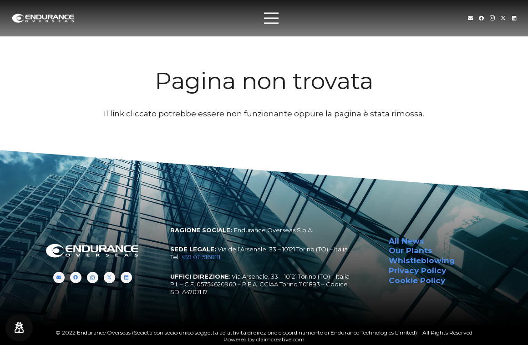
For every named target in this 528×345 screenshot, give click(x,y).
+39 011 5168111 (200, 256)
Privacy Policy (417, 270)
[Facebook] (481, 17)
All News (406, 240)
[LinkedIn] (514, 17)
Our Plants (410, 250)
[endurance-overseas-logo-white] (43, 18)
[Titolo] (470, 17)
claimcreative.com (280, 339)
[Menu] (271, 18)
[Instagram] (492, 18)
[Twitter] (503, 17)
